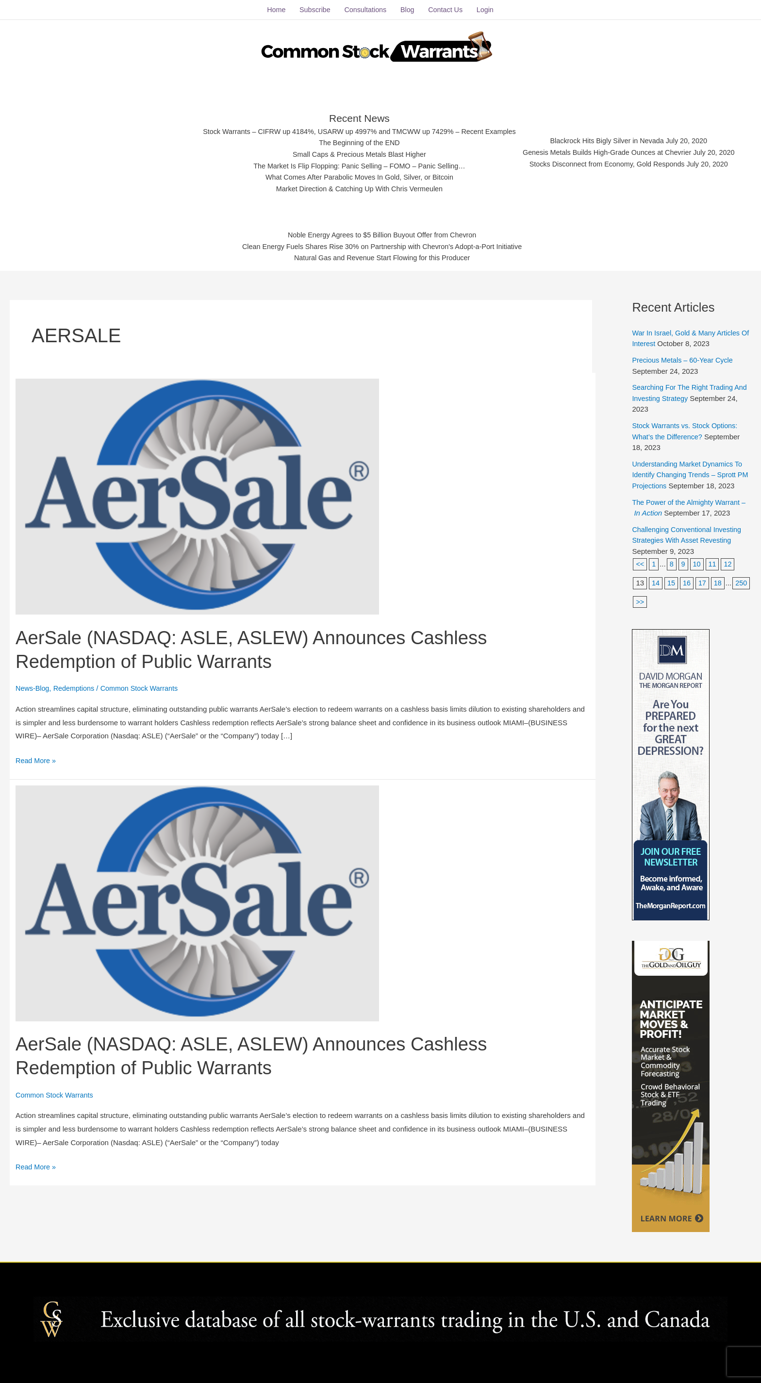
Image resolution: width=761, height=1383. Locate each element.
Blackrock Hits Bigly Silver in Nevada (613, 137)
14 (656, 579)
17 (703, 579)
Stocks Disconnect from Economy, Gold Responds (613, 162)
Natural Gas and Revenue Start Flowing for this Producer (382, 257)
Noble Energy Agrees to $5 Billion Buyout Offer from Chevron (382, 233)
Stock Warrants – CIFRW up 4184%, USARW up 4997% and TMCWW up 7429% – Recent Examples (354, 127)
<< (640, 560)
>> (660, 598)
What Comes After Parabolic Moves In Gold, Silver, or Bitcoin (354, 175)
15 (672, 579)
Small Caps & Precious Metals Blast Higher (355, 151)
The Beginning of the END (354, 139)
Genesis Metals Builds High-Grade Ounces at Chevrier (614, 150)
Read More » (37, 755)
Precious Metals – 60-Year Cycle (684, 356)
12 (730, 560)
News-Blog (33, 684)
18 (719, 579)
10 (698, 560)
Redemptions (76, 684)
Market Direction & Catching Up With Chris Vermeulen (354, 187)
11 (714, 560)
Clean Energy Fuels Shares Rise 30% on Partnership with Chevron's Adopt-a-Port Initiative (382, 245)
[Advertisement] (101, 148)
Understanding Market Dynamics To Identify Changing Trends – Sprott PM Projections (689, 471)
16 (687, 579)
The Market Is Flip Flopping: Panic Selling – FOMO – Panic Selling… (354, 163)
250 (642, 598)
